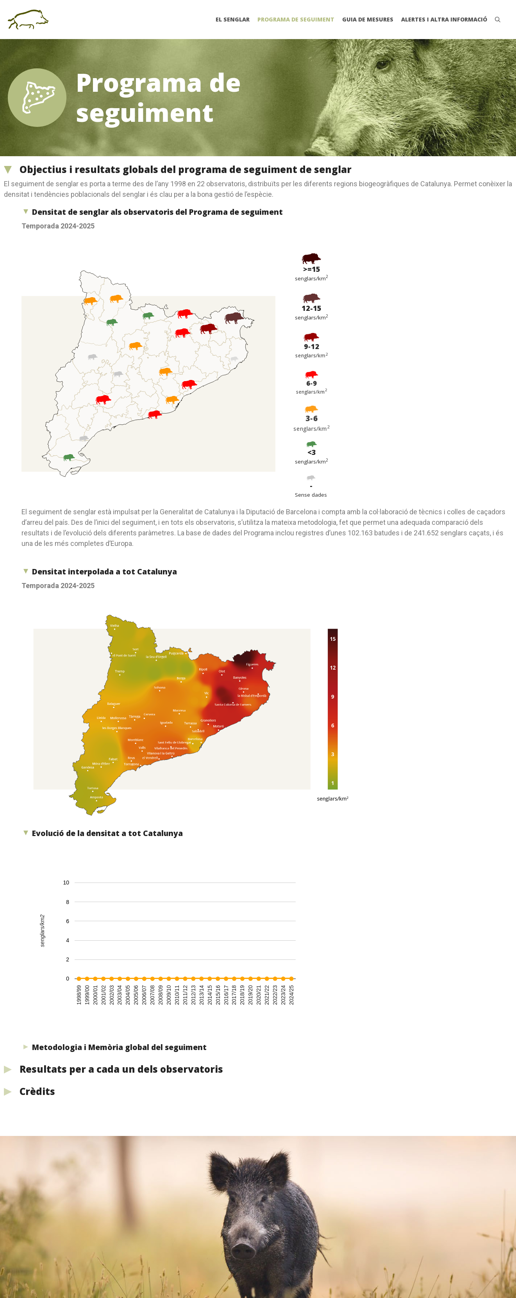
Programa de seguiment (295, 19)
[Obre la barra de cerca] (497, 19)
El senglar (233, 19)
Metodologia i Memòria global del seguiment (119, 1047)
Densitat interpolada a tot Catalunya (104, 571)
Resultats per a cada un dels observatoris (121, 1069)
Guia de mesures (367, 19)
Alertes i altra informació (444, 19)
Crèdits (37, 1091)
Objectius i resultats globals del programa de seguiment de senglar (186, 169)
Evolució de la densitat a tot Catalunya (107, 833)
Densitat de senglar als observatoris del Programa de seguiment (157, 212)
